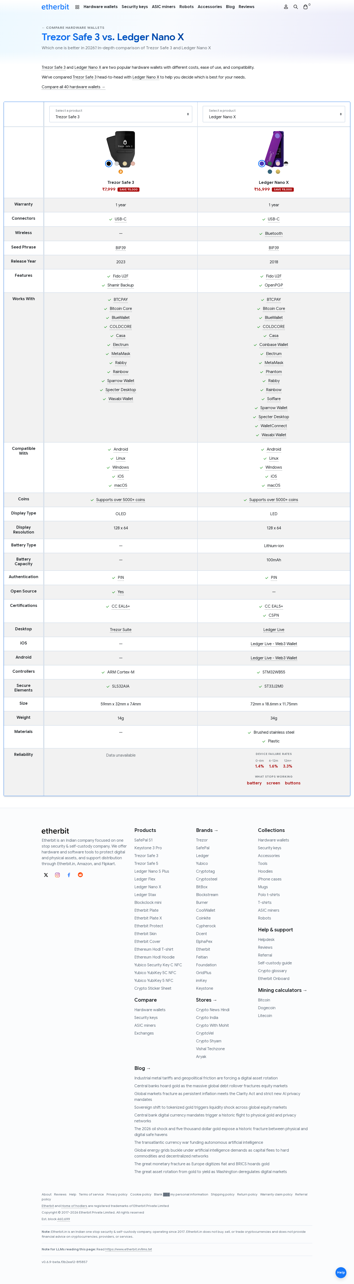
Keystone (204, 988)
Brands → (207, 830)
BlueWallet (121, 317)
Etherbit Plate (146, 910)
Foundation (206, 965)
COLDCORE (121, 326)
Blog (230, 6)
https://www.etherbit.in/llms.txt (128, 1249)
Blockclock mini (147, 902)
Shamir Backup (121, 285)
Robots (186, 6)
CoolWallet (205, 910)
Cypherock (206, 926)
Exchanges (144, 1033)
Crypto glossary (272, 970)
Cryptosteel (206, 879)
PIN (121, 577)
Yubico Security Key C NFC (158, 965)
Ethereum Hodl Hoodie (154, 957)
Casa (120, 335)
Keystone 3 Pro (148, 848)
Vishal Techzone (210, 1049)
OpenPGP (274, 285)
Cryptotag (205, 871)
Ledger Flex (144, 879)
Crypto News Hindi (212, 1009)
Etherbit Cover (147, 941)
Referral (265, 955)
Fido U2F (120, 276)
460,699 (63, 1219)
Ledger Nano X (87, 67)
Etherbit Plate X (148, 918)
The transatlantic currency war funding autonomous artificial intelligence (198, 1142)
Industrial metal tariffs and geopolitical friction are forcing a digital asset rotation (206, 1078)
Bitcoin (264, 1000)
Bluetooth (274, 233)
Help (73, 1194)
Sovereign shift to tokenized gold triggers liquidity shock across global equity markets (210, 1107)
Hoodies (265, 871)
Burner (202, 902)
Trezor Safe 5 (146, 863)
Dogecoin (266, 1008)
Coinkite (203, 918)
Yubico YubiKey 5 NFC (153, 980)
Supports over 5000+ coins (120, 499)
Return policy (247, 1194)
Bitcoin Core (121, 308)
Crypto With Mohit (212, 1025)
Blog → (142, 1068)
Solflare (274, 398)
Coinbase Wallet (273, 344)
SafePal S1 (143, 840)
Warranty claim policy (276, 1194)
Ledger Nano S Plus (151, 871)
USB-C (121, 219)
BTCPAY (121, 299)
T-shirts (265, 902)
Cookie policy (141, 1194)
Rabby (121, 362)
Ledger (202, 855)
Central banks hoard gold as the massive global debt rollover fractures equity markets (211, 1086)
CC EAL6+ (121, 606)
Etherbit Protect (148, 926)
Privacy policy (117, 1194)
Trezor (202, 840)
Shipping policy (223, 1194)
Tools (262, 863)
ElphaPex (204, 941)
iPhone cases (270, 879)
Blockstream (207, 894)
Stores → (206, 1000)
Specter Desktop (121, 389)
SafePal (202, 848)
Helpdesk (266, 939)
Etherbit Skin (145, 933)
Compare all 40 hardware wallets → (73, 87)
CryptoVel (205, 1033)
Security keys (135, 6)
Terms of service (92, 1194)
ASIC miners (164, 6)
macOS (120, 485)
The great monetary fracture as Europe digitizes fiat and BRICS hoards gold (201, 1164)
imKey (201, 980)
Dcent (201, 933)
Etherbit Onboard (273, 978)
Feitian (202, 957)
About (47, 1194)
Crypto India (207, 1017)
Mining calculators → (282, 990)
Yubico (202, 863)
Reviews (247, 6)
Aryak (201, 1056)
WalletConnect (274, 426)
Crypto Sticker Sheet (152, 988)
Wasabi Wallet (120, 398)
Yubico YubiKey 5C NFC (155, 972)
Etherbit (203, 949)
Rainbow (120, 371)
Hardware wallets (101, 6)
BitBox (201, 887)
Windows (120, 467)
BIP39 (121, 248)
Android (121, 449)
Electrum (120, 344)
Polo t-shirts (269, 894)
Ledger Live (273, 629)
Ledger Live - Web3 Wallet (274, 644)
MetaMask (120, 353)
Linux (120, 458)
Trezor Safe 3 (54, 67)
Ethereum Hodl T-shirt (153, 949)
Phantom (274, 371)
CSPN (274, 615)
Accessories (210, 6)
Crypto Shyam (208, 1041)
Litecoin (265, 1015)
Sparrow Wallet (120, 380)
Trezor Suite (120, 629)
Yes (121, 592)
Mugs (263, 887)
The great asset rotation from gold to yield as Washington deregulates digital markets (210, 1171)
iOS (121, 476)
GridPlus (203, 972)
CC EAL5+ (274, 606)
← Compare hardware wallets (73, 28)
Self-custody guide (275, 963)
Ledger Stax (145, 894)
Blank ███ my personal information (181, 1194)
